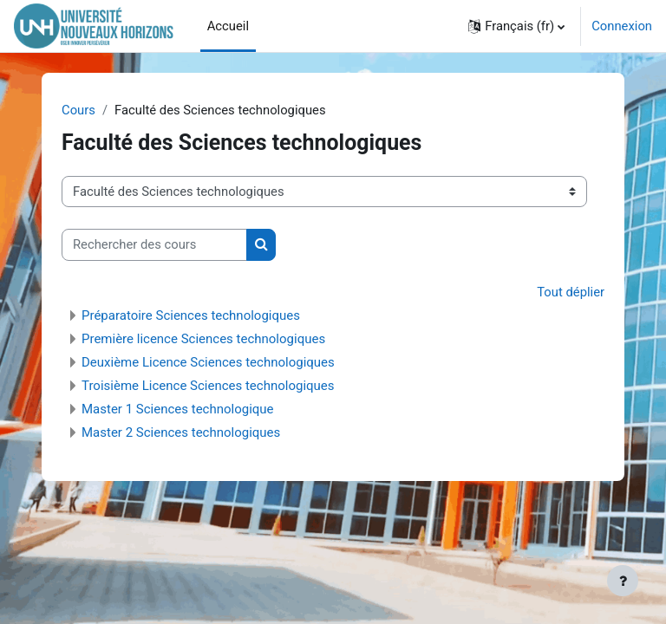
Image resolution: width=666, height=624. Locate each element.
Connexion (621, 26)
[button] (516, 26)
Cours (78, 110)
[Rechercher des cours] (154, 244)
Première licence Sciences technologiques (203, 339)
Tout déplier (570, 292)
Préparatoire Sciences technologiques (191, 315)
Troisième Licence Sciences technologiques (208, 385)
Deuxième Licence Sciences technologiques (208, 362)
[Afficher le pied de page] (622, 580)
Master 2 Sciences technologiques (181, 432)
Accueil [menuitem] (228, 26)
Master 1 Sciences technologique (178, 409)
